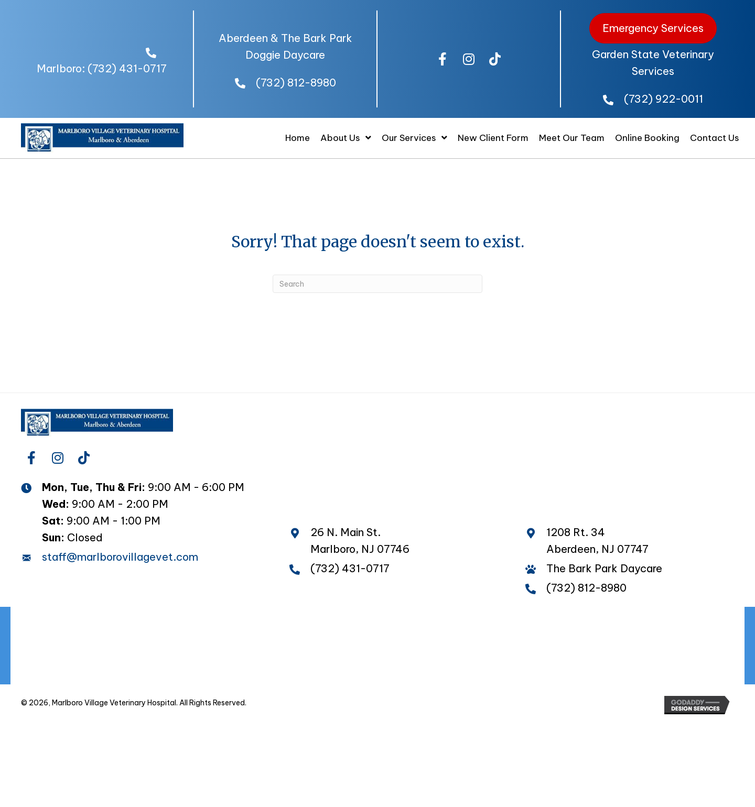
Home (88, 623)
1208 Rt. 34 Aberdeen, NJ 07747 (597, 540)
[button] (442, 59)
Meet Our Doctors (169, 623)
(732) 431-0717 (127, 68)
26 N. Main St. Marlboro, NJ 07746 (359, 540)
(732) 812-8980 (296, 82)
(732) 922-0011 (663, 98)
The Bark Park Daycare (407, 623)
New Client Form (290, 667)
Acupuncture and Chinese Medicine (376, 645)
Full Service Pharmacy (210, 645)
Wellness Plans (95, 645)
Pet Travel (657, 623)
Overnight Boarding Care (548, 623)
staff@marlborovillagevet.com (120, 556)
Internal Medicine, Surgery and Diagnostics (592, 645)
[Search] (377, 284)
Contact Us (479, 667)
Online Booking (391, 667)
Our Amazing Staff (282, 623)
